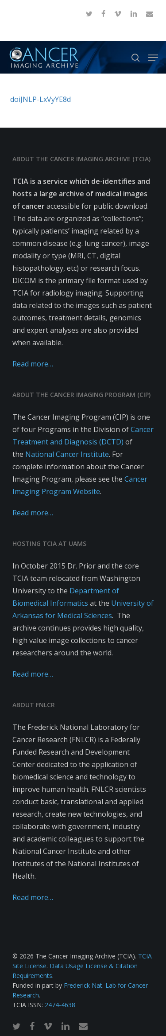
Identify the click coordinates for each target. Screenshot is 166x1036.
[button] (153, 57)
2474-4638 (60, 1005)
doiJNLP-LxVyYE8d (40, 99)
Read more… (32, 364)
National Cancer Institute (67, 454)
